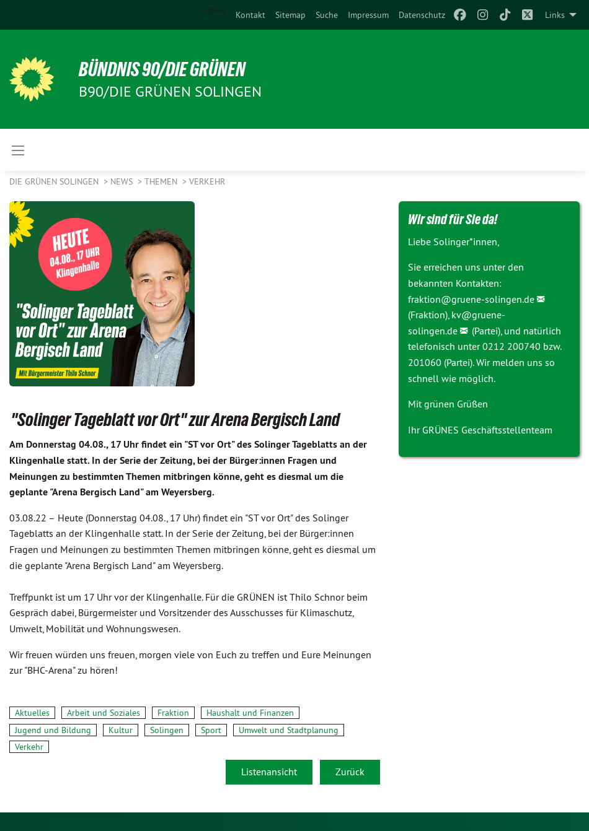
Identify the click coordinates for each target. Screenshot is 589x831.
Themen (162, 181)
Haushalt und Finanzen (250, 712)
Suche (327, 14)
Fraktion (173, 712)
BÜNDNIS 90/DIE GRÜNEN (162, 69)
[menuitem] (250, 15)
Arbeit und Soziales (103, 712)
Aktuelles (32, 712)
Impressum (368, 14)
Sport (211, 730)
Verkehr (207, 181)
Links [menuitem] (555, 14)
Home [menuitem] (215, 9)
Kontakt (250, 14)
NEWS (122, 181)
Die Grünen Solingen (55, 181)
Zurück (350, 771)
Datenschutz (422, 14)
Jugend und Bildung (53, 730)
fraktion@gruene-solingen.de (471, 299)
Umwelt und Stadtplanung (289, 730)
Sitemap (290, 14)
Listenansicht (269, 771)
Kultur (120, 730)
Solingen (167, 730)
